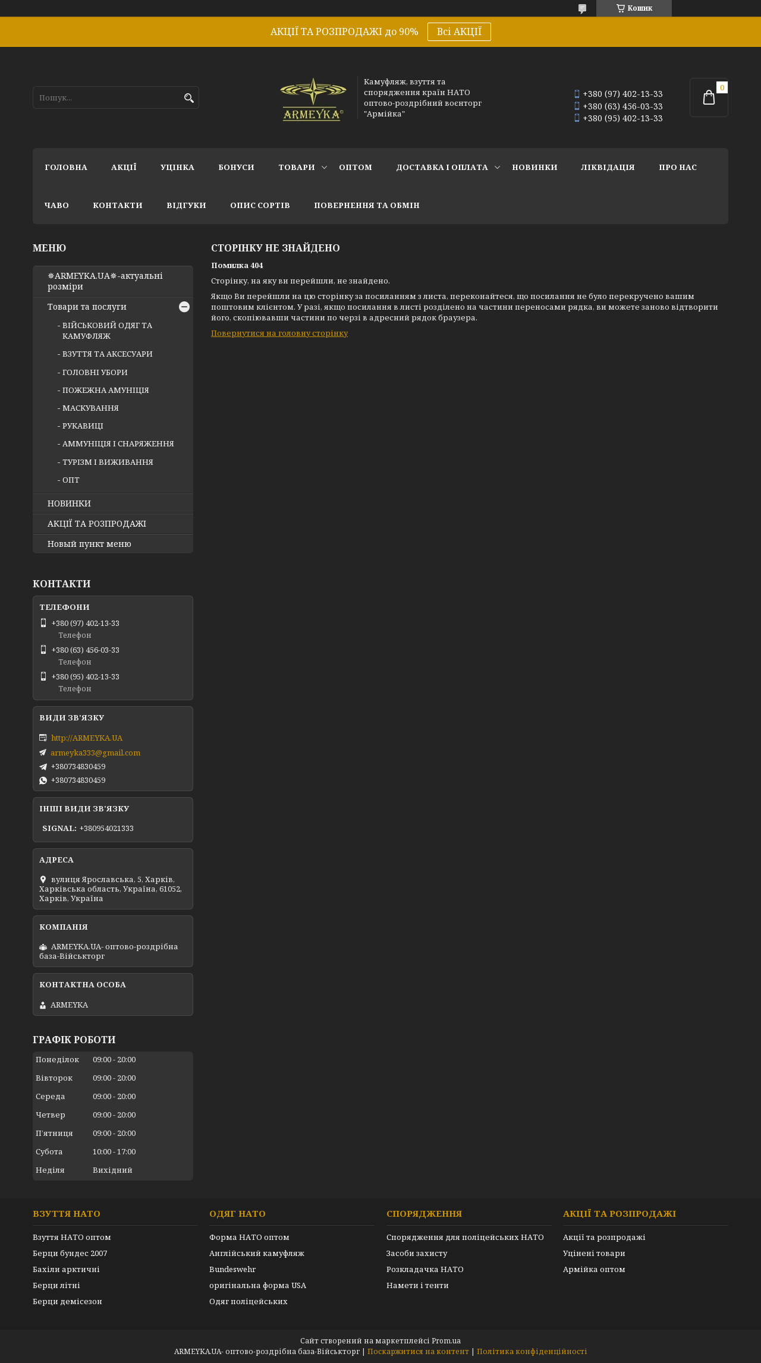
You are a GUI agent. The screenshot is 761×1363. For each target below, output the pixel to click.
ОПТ (71, 479)
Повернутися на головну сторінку (279, 333)
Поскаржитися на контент (418, 1351)
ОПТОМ (355, 167)
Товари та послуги (87, 306)
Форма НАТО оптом (249, 1237)
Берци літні (56, 1285)
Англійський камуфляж (256, 1253)
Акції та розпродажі (604, 1237)
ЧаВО (57, 205)
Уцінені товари (594, 1253)
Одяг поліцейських (248, 1301)
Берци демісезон (67, 1301)
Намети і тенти (417, 1285)
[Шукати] (188, 98)
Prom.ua (446, 1341)
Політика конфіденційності (532, 1351)
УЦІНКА (177, 167)
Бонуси (236, 167)
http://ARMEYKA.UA (86, 737)
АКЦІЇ (124, 167)
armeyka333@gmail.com (95, 752)
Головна (66, 167)
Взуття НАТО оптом (72, 1237)
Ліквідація (608, 167)
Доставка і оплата (442, 167)
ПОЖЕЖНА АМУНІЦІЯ (105, 390)
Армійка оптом (594, 1269)
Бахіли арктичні (66, 1269)
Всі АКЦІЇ (459, 31)
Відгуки (186, 205)
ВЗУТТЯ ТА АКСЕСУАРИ (107, 353)
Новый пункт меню (89, 544)
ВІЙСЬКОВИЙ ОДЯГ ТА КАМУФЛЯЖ (107, 330)
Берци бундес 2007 (70, 1253)
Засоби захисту (416, 1253)
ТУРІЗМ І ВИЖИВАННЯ (107, 462)
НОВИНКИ (535, 167)
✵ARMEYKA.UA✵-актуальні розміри (105, 281)
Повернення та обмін (367, 205)
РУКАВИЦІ (82, 425)
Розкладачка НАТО (425, 1269)
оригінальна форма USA (257, 1285)
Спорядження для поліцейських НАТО (465, 1237)
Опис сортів (260, 205)
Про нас (678, 167)
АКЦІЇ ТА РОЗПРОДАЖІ (97, 523)
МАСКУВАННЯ (90, 407)
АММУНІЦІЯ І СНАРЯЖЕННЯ (118, 443)
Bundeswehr (232, 1269)
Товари (296, 167)
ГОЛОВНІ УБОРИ (95, 372)
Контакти (118, 205)
